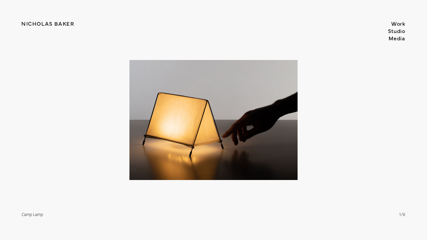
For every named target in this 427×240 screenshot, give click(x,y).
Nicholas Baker (47, 23)
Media (397, 38)
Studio (396, 30)
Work (398, 23)
